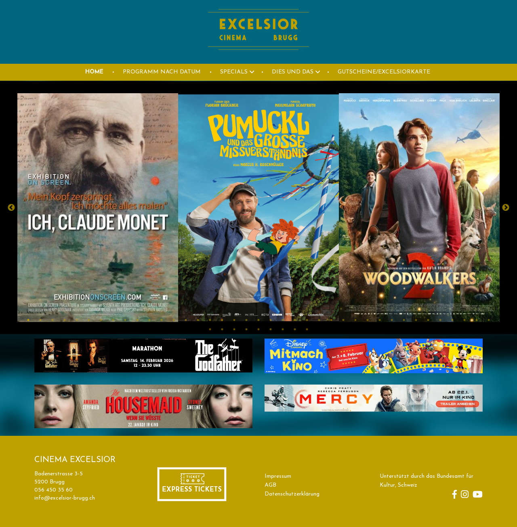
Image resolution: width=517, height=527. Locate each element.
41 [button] (222, 329)
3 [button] (52, 320)
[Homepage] (258, 59)
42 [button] (234, 329)
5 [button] (77, 320)
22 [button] (283, 320)
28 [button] (355, 320)
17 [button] (222, 320)
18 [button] (234, 320)
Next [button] (506, 208)
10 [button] (137, 320)
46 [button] (283, 329)
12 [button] (162, 320)
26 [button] (331, 320)
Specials (234, 72)
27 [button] (343, 320)
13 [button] (174, 320)
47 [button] (295, 329)
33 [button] (416, 320)
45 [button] (271, 329)
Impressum (278, 476)
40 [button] (210, 329)
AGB (270, 485)
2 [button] (40, 320)
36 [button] (452, 320)
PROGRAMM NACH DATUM (162, 72)
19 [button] (246, 320)
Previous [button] (11, 208)
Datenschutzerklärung (292, 494)
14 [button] (186, 320)
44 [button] (258, 329)
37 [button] (464, 320)
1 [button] (28, 320)
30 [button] (380, 320)
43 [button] (246, 329)
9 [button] (125, 320)
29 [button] (368, 320)
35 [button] (440, 320)
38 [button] (477, 320)
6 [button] (89, 320)
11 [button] (149, 320)
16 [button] (210, 320)
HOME (94, 72)
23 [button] (295, 320)
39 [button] (489, 320)
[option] (97, 207)
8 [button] (113, 320)
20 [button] (258, 320)
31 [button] (392, 320)
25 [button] (319, 320)
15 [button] (198, 320)
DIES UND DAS (292, 72)
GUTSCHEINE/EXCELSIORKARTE (384, 72)
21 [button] (271, 320)
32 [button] (404, 320)
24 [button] (307, 320)
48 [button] (307, 329)
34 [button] (428, 320)
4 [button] (65, 320)
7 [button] (101, 320)
